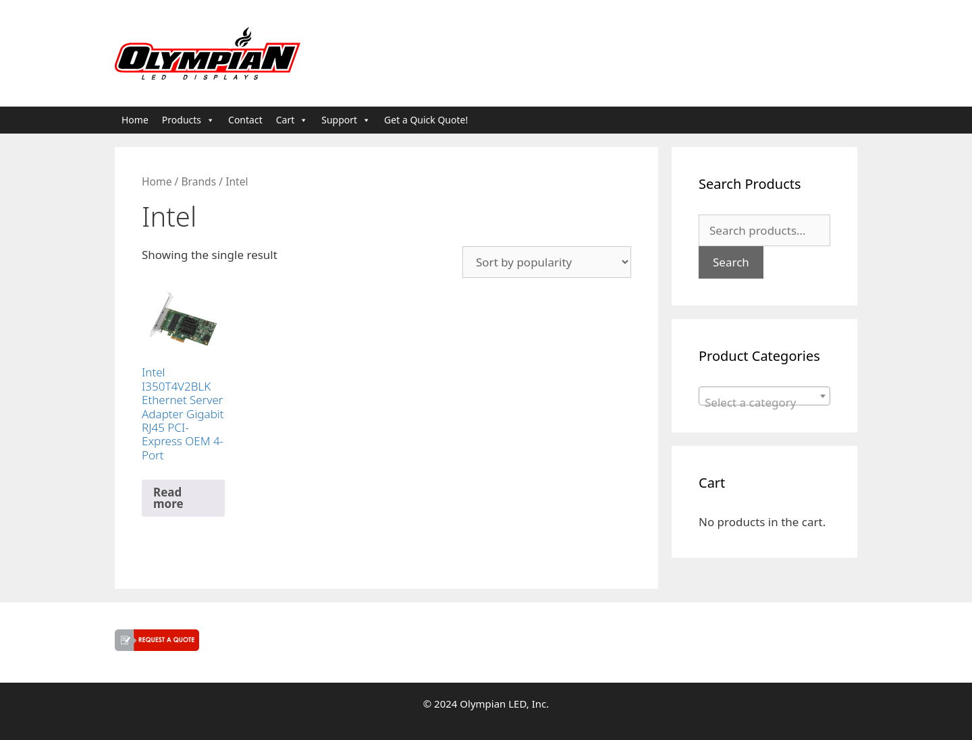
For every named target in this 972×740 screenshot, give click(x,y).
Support (346, 120)
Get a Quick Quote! (426, 119)
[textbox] (764, 402)
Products (188, 120)
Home (135, 119)
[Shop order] (546, 262)
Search (731, 262)
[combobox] (764, 396)
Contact (245, 119)
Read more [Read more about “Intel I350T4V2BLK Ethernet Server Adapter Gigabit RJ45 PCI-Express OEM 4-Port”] (168, 497)
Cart (292, 120)
